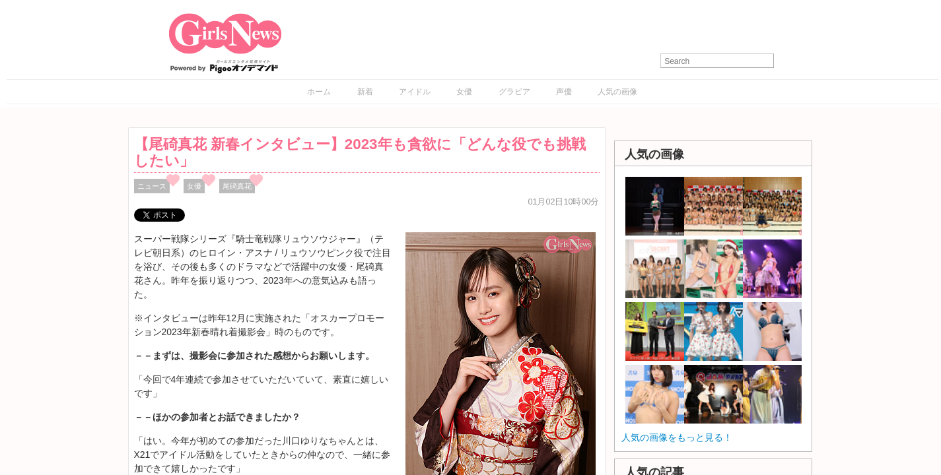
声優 (564, 91)
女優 (464, 91)
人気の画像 (617, 91)
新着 (365, 91)
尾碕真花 (237, 186)
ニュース (151, 186)
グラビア (514, 91)
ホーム (319, 91)
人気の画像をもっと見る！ (676, 437)
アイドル (415, 91)
